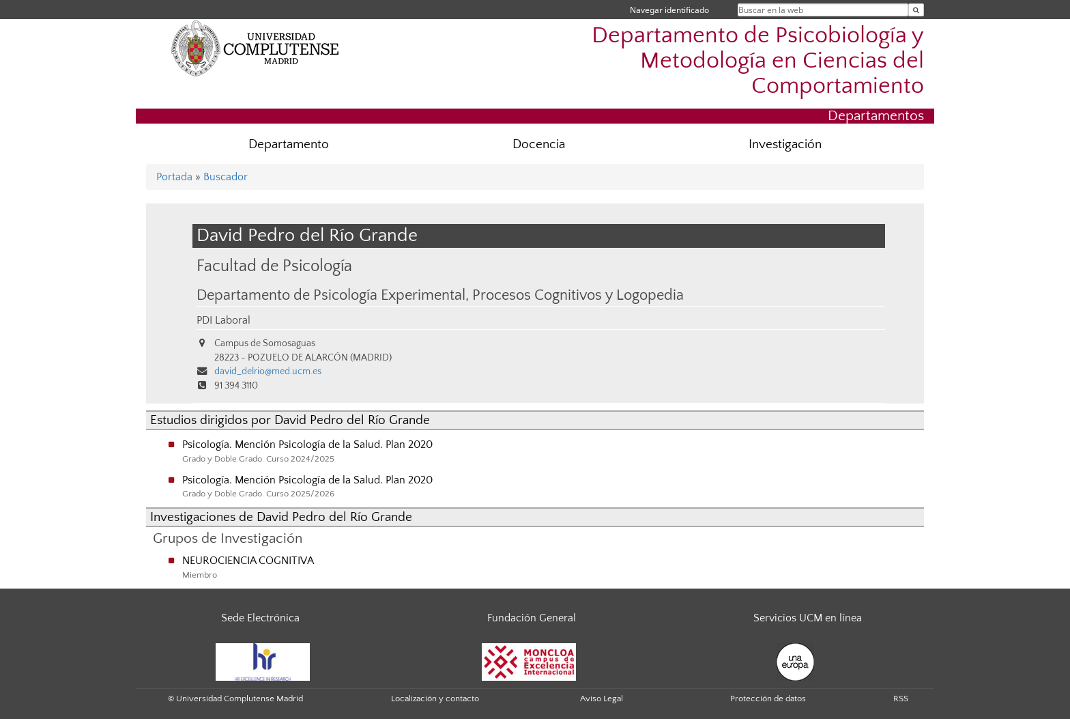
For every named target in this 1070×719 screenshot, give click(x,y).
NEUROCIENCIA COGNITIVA (248, 560)
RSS (900, 698)
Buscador (225, 177)
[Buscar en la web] (916, 9)
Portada (174, 177)
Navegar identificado (669, 10)
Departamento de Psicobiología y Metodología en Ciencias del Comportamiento (758, 61)
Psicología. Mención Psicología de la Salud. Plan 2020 (307, 444)
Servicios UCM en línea (807, 618)
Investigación (785, 144)
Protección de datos (768, 698)
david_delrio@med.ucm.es (267, 371)
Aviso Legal (601, 698)
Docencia (538, 144)
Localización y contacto (435, 698)
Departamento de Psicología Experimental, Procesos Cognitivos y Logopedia (440, 295)
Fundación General (531, 618)
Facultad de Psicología (274, 266)
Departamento (288, 144)
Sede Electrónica (260, 618)
